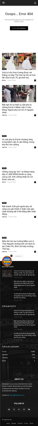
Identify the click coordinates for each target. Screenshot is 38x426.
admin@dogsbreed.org (17, 395)
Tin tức (4, 69)
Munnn (4, 80)
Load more (19, 256)
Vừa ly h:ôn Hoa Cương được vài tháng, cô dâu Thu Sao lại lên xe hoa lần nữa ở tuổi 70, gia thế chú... (18, 75)
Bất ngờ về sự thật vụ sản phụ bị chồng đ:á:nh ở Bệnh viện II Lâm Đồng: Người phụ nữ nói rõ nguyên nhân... (18, 109)
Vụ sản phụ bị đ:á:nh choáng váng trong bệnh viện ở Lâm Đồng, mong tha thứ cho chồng (18, 142)
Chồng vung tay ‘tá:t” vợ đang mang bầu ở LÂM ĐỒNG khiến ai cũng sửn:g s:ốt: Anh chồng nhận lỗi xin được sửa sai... (18, 175)
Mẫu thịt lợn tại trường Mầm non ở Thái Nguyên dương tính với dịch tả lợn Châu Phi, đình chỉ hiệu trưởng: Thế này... (18, 245)
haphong (4, 115)
